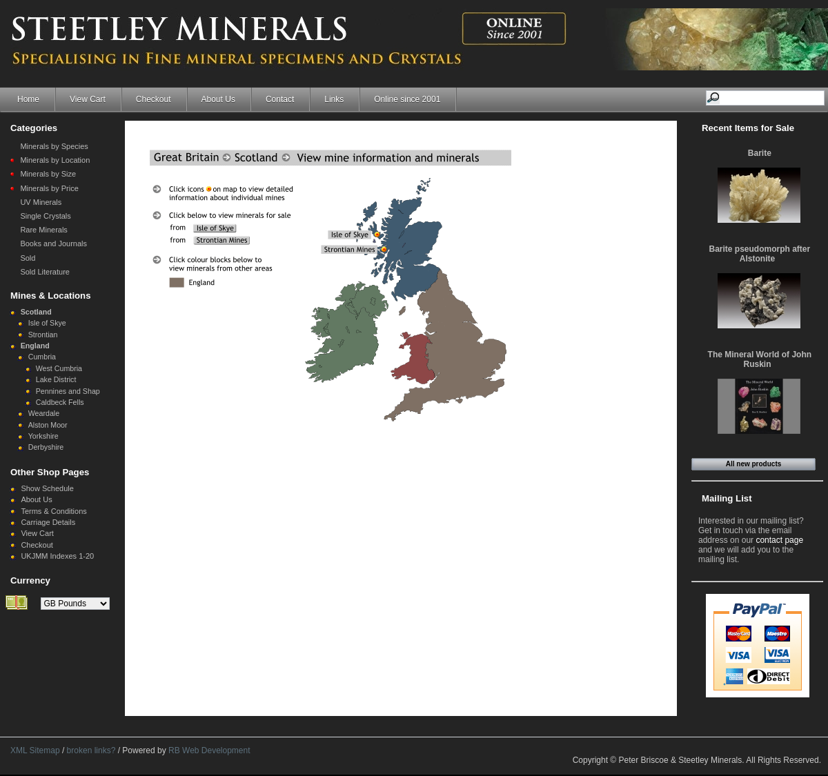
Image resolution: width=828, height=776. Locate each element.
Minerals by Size (48, 174)
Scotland (36, 312)
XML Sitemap (35, 750)
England (35, 345)
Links (334, 99)
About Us (218, 99)
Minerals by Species (54, 146)
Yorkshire (43, 436)
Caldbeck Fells (60, 402)
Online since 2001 (407, 99)
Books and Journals (53, 243)
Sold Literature (45, 272)
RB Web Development (209, 750)
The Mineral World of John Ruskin (759, 359)
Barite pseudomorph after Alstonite (759, 253)
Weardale (43, 413)
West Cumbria (59, 368)
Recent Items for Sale (748, 128)
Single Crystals (45, 216)
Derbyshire (46, 447)
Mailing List (727, 498)
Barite (759, 153)
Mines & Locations (50, 295)
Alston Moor (48, 425)
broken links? (91, 750)
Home (28, 99)
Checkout (153, 99)
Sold (27, 258)
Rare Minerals (43, 230)
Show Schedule (47, 488)
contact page (779, 540)
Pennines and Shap (68, 391)
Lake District (56, 379)
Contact (280, 99)
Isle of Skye (47, 323)
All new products (754, 464)
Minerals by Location (55, 160)
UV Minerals (40, 202)
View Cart (88, 99)
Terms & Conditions (53, 511)
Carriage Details (48, 522)
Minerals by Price (49, 188)
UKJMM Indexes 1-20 (57, 556)
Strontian (43, 334)
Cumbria (42, 356)
